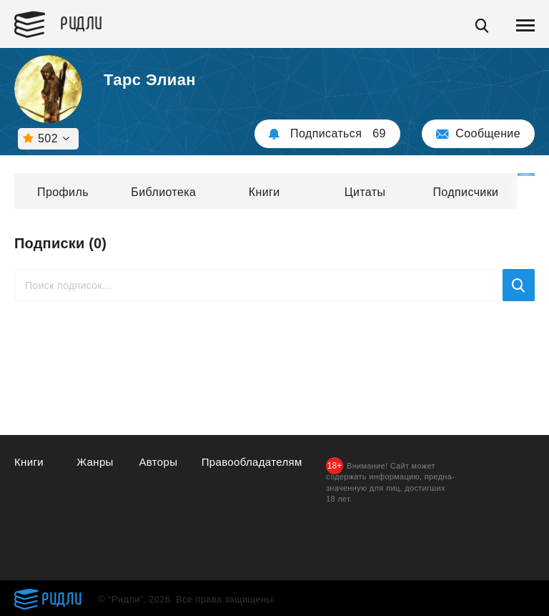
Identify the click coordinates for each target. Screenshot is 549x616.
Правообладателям (252, 462)
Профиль (63, 192)
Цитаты (365, 192)
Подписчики (465, 192)
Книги (264, 192)
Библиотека (163, 192)
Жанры (95, 462)
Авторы (158, 462)
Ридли (81, 22)
